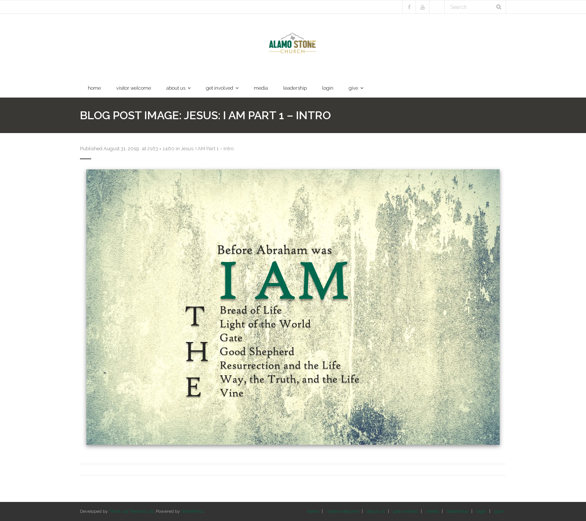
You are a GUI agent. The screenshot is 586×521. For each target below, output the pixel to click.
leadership (457, 511)
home (313, 511)
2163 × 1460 (161, 148)
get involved (405, 511)
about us (376, 511)
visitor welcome (343, 511)
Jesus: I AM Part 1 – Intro (207, 148)
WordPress (192, 511)
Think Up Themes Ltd (131, 511)
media (432, 511)
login (481, 511)
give (498, 511)
